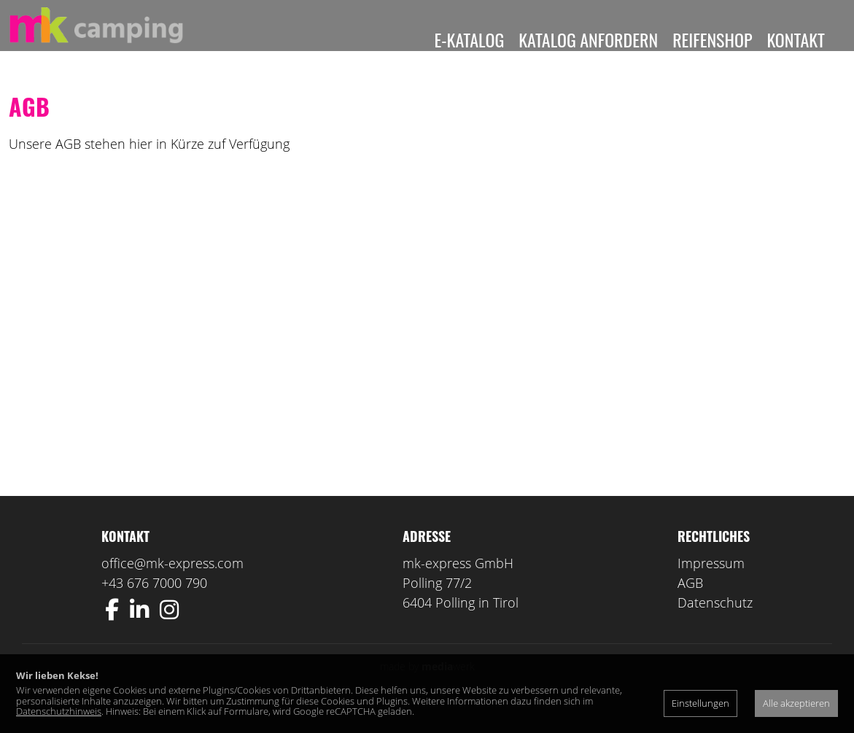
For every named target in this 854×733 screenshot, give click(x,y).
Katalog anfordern (588, 39)
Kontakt (795, 39)
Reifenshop (712, 39)
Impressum (711, 585)
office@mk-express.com (172, 585)
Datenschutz (715, 624)
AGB (690, 604)
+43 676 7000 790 (154, 604)
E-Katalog (470, 39)
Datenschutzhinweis (58, 711)
